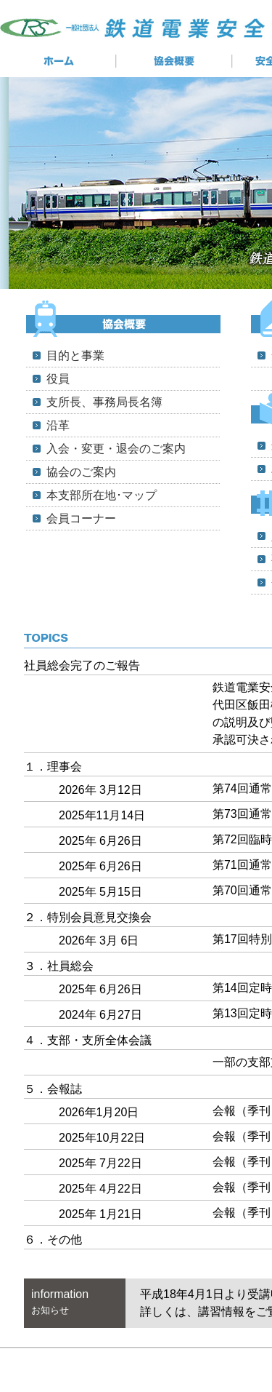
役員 (58, 379)
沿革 (58, 425)
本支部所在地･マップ (101, 495)
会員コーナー (81, 518)
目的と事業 (75, 355)
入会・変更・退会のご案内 (116, 448)
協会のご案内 (81, 472)
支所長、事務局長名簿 (104, 402)
